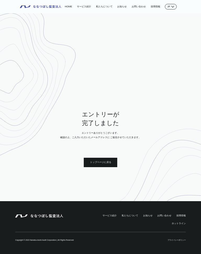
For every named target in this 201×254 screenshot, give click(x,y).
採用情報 (155, 6)
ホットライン (179, 223)
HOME (68, 6)
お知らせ (122, 6)
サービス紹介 (84, 6)
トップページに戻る (100, 162)
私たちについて (104, 6)
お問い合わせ (139, 6)
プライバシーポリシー (177, 240)
